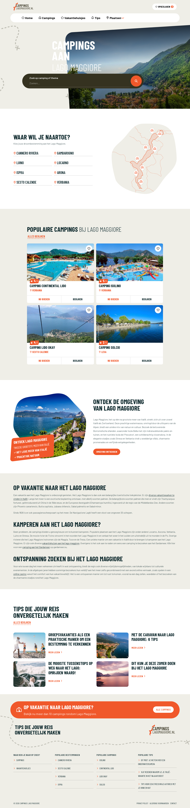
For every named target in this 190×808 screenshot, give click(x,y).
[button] (136, 81)
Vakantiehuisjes (74, 18)
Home (29, 18)
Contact (173, 803)
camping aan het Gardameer (36, 547)
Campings (48, 18)
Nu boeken (44, 299)
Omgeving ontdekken (106, 451)
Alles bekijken (36, 236)
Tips (97, 18)
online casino (19, 574)
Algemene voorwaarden (159, 803)
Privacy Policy (142, 803)
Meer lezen (55, 652)
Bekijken (77, 299)
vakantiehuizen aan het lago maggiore (60, 543)
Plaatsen (117, 18)
